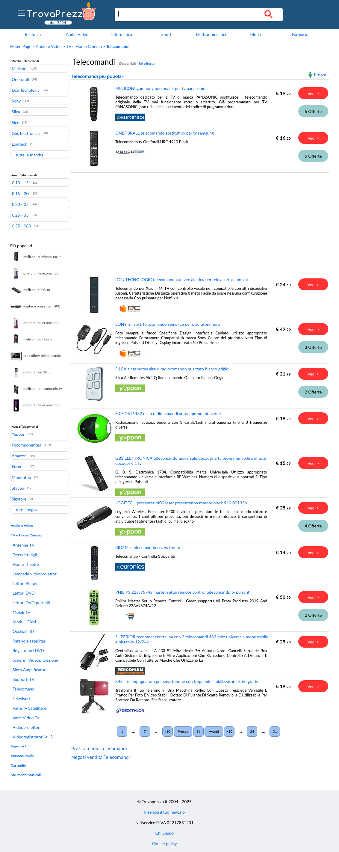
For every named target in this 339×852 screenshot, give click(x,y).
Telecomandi (24, 688)
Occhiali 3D (23, 631)
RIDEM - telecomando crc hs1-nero (147, 547)
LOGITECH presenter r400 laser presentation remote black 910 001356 (181, 502)
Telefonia (32, 34)
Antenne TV (23, 545)
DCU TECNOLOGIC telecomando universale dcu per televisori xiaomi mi (181, 279)
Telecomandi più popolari (98, 76)
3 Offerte (313, 347)
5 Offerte (313, 111)
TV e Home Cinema (84, 46)
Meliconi (20, 68)
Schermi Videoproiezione (35, 660)
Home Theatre (26, 564)
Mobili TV (22, 612)
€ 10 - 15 (20, 182)
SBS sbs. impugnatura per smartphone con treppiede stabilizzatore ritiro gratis (186, 681)
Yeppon (18, 434)
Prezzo (320, 74)
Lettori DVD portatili (31, 602)
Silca (16, 111)
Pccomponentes (26, 444)
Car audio (18, 765)
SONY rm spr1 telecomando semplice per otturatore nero (167, 324)
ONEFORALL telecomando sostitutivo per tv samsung (164, 132)
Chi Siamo (164, 833)
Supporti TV (24, 679)
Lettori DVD (24, 592)
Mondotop (21, 477)
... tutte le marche (27, 154)
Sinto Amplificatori (29, 669)
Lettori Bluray (25, 583)
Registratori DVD (28, 650)
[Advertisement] (198, 220)
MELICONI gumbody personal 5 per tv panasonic (160, 88)
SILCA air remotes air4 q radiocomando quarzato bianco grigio (171, 368)
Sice (15, 122)
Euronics (19, 466)
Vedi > (313, 93)
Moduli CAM (24, 621)
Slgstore (19, 498)
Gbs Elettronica (26, 133)
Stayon (18, 487)
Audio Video (77, 34)
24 (252, 731)
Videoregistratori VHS (33, 736)
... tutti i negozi (25, 509)
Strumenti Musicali (26, 775)
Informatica (121, 34)
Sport (166, 34)
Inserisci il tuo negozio (164, 812)
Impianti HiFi (21, 746)
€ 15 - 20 (20, 193)
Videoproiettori (26, 727)
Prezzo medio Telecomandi (99, 748)
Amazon (19, 455)
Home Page (20, 46)
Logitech (19, 143)
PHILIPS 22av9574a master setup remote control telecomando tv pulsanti (182, 592)
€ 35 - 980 (21, 225)
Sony (16, 100)
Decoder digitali (27, 554)
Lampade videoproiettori (35, 573)
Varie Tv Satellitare (29, 708)
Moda (255, 34)
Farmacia (300, 34)
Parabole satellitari (29, 640)
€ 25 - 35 (20, 214)
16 (198, 731)
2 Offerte (313, 391)
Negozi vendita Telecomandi (100, 757)
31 (275, 731)
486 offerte (146, 63)
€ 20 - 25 (20, 204)
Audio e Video (49, 46)
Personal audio (22, 755)
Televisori (21, 698)
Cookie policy (164, 843)
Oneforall (20, 79)
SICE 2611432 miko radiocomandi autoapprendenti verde (168, 413)
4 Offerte (313, 525)
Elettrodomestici (211, 34)
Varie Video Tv (26, 717)
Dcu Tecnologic (26, 90)
